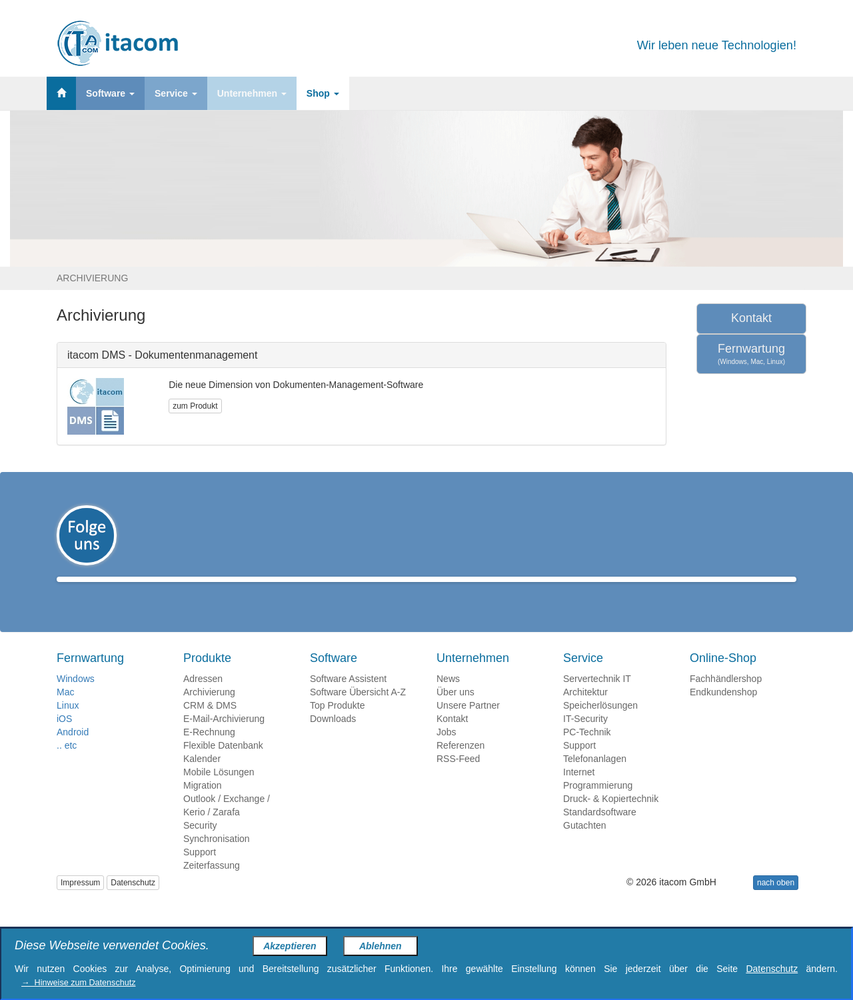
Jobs (446, 751)
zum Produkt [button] (195, 406)
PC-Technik (587, 751)
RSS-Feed (458, 778)
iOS (64, 738)
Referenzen (460, 764)
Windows (76, 698)
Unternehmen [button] (252, 93)
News (448, 698)
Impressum (80, 902)
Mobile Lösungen (219, 791)
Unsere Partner (468, 724)
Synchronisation (216, 858)
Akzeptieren (289, 946)
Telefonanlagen (594, 778)
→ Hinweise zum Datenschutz (78, 982)
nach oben (775, 902)
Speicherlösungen (600, 724)
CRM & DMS (210, 724)
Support (199, 871)
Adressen (203, 698)
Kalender (202, 778)
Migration (202, 804)
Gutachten (584, 844)
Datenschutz (133, 902)
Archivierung (209, 711)
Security (200, 844)
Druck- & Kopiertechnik (610, 818)
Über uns (455, 711)
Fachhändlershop (726, 698)
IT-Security (585, 738)
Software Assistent (348, 698)
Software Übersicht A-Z (358, 711)
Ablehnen (380, 946)
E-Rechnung (209, 751)
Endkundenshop (723, 711)
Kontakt (751, 318)
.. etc (67, 764)
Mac (65, 711)
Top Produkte (337, 724)
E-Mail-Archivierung (224, 738)
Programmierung (597, 804)
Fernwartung (751, 354)
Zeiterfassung (211, 884)
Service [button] (176, 93)
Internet (578, 791)
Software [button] (110, 93)
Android (73, 751)
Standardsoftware (599, 831)
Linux (68, 724)
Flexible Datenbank (223, 764)
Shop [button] (323, 93)
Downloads (333, 738)
